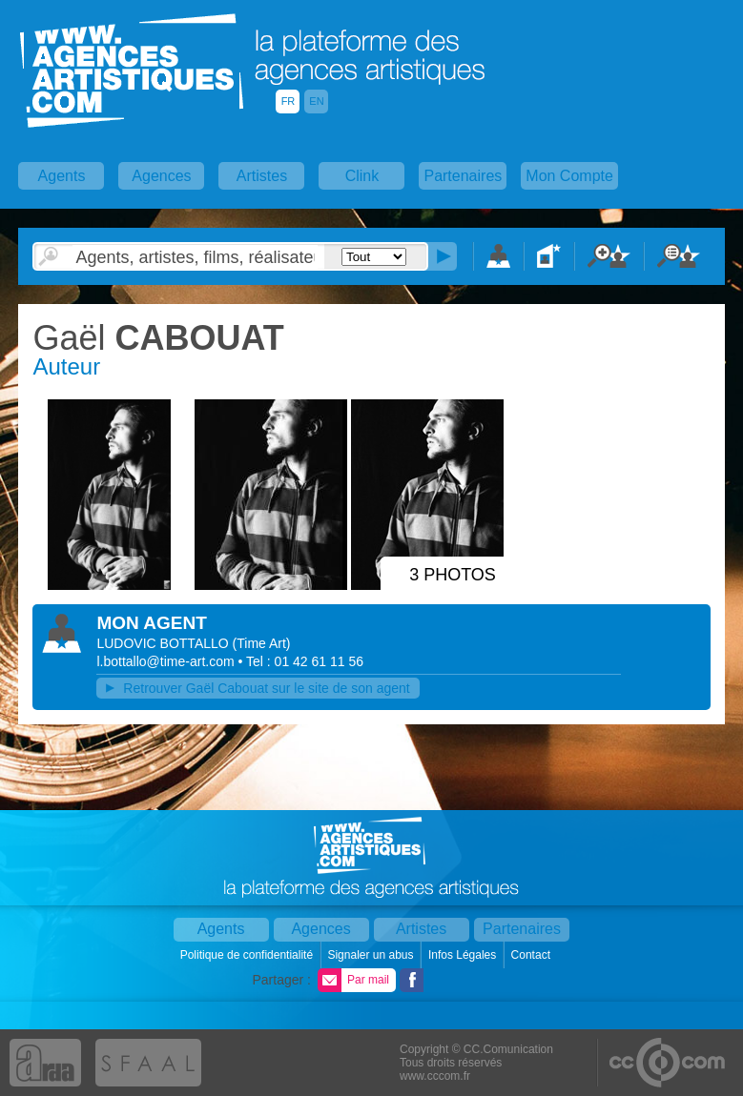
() (262, 643)
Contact (532, 955)
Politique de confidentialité (248, 955)
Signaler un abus (371, 955)
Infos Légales (464, 955)
